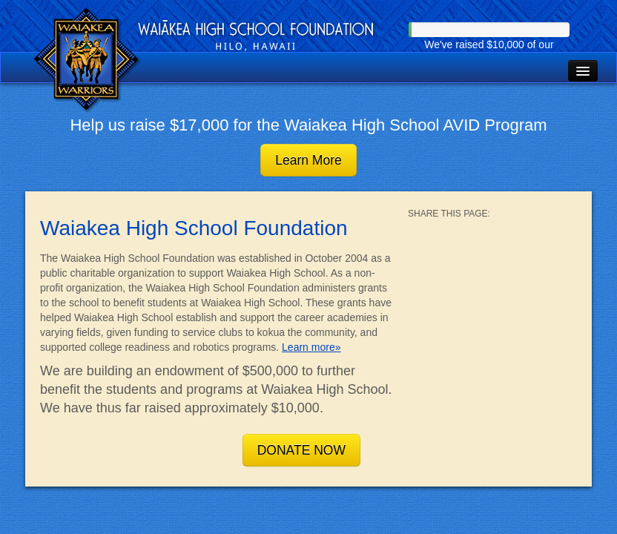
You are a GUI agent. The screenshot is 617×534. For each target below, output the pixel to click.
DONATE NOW (301, 450)
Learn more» (311, 347)
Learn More (308, 160)
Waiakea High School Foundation (87, 60)
